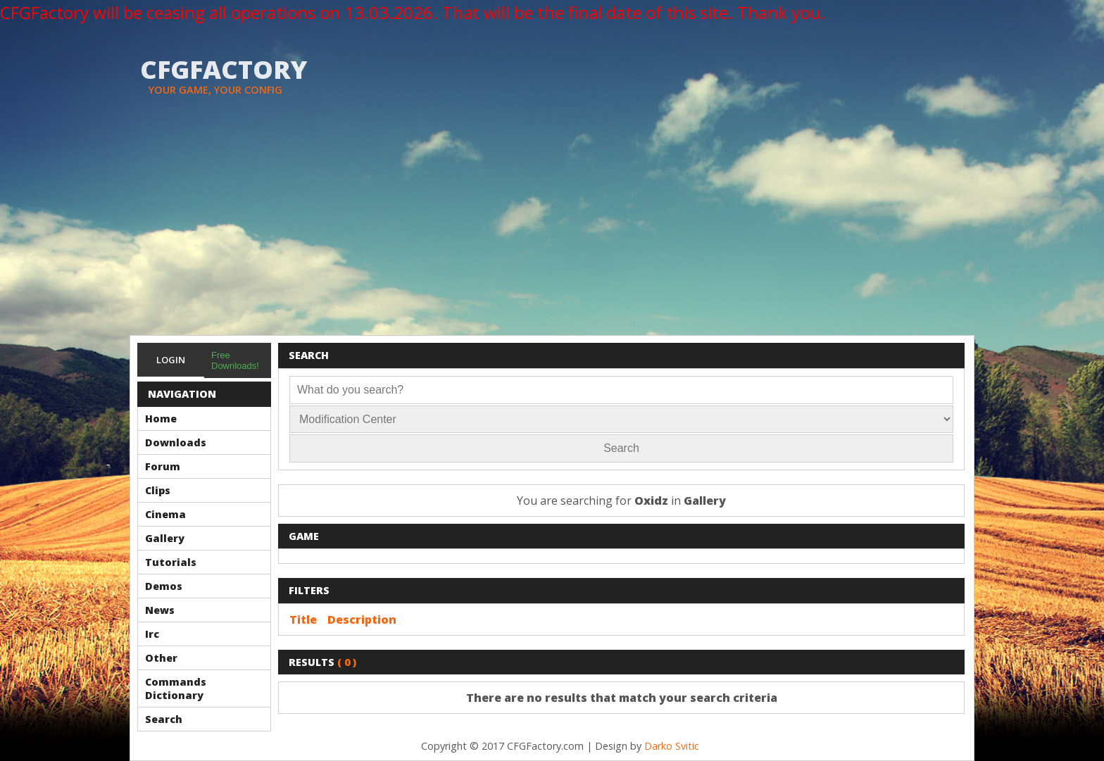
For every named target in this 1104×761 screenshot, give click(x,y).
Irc (152, 634)
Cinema (165, 514)
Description (361, 619)
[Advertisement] (552, 229)
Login (170, 359)
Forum (162, 466)
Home (161, 418)
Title (303, 619)
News (160, 610)
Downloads (175, 442)
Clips (157, 490)
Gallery (164, 538)
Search (163, 719)
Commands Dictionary (175, 688)
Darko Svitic (671, 746)
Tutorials (170, 562)
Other (161, 658)
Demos (163, 586)
